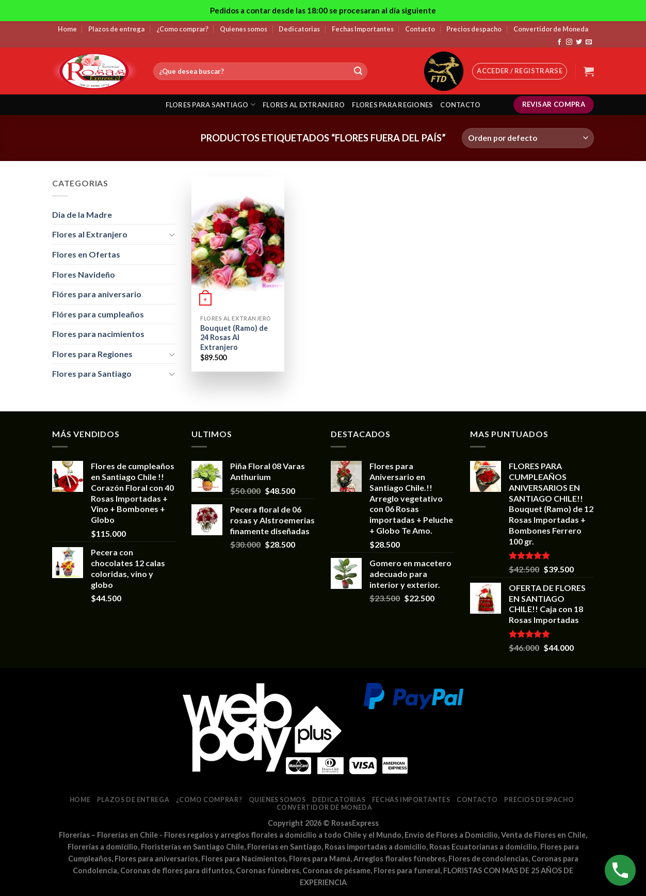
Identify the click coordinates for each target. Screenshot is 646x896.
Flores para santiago (211, 104)
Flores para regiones (392, 105)
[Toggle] (172, 234)
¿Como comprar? (182, 29)
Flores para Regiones (92, 354)
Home (67, 29)
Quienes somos (243, 29)
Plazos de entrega (116, 29)
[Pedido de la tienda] (528, 138)
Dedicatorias (299, 29)
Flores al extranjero (304, 105)
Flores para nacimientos (98, 334)
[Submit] (358, 71)
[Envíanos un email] (589, 42)
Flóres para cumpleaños (98, 314)
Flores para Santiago (92, 373)
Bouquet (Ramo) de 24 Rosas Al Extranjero (234, 337)
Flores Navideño (83, 274)
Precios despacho (474, 29)
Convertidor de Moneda (550, 29)
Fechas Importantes (363, 29)
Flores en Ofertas (86, 254)
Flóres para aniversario (96, 294)
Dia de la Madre (82, 214)
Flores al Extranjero (89, 234)
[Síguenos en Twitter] (579, 42)
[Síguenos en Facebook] (559, 42)
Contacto (420, 29)
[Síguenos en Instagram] (569, 42)
